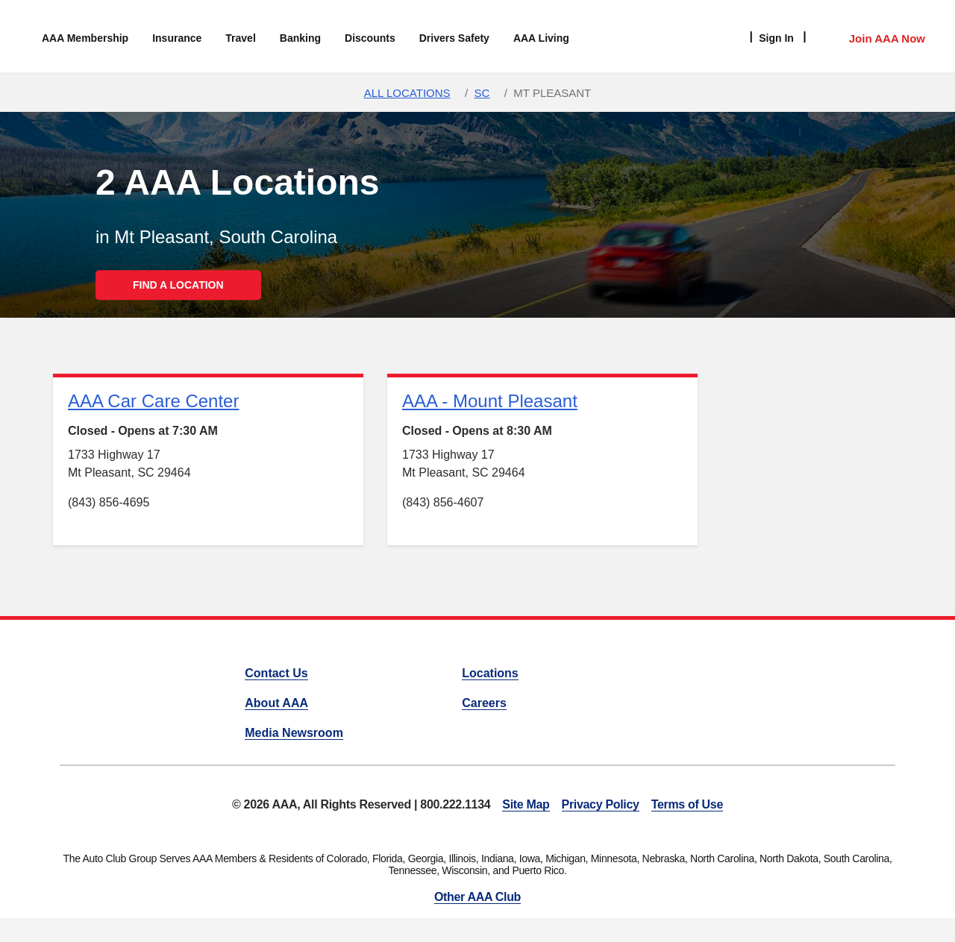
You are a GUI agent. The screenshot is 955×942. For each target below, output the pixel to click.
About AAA (276, 703)
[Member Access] (872, 36)
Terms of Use (687, 804)
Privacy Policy (600, 804)
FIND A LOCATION (178, 285)
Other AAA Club (477, 897)
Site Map (525, 804)
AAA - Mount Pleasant (489, 401)
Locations (490, 673)
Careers (484, 703)
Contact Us (276, 673)
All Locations (407, 93)
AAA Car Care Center (153, 401)
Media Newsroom (294, 732)
